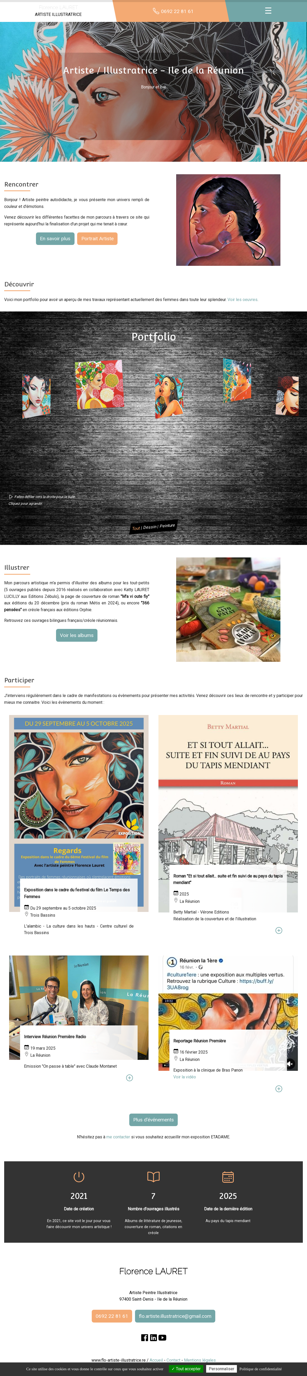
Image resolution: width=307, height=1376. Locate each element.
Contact (173, 1360)
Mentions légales (200, 1360)
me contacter (118, 1136)
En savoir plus (55, 239)
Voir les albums (77, 635)
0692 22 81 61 (112, 1316)
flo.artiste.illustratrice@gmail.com (175, 1316)
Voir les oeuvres (242, 299)
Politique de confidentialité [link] (261, 1369)
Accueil (156, 1360)
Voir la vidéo (184, 1076)
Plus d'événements (153, 1120)
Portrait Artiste (97, 239)
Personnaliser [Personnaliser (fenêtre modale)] (221, 1368)
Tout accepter (186, 1368)
